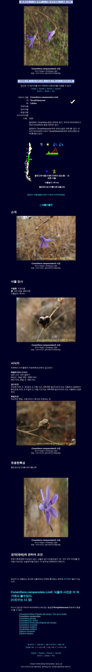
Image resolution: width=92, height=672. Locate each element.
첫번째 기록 (30, 647)
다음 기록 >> (51, 647)
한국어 (39, 91)
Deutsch (49, 89)
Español (41, 89)
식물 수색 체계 (50, 644)
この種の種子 (46, 205)
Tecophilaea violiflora (28, 627)
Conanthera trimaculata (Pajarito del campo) (37, 623)
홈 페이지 (31, 644)
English (33, 89)
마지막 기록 (62, 647)
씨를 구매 (61, 644)
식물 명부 (40, 644)
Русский (58, 89)
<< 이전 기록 (40, 647)
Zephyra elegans (26, 633)
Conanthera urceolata (28, 625)
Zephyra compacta (27, 631)
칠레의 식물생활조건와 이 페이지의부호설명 (46, 195)
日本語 (47, 91)
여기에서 (67, 579)
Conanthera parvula (27, 618)
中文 (53, 91)
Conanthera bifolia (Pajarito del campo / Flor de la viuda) (43, 614)
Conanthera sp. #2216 (28, 621)
